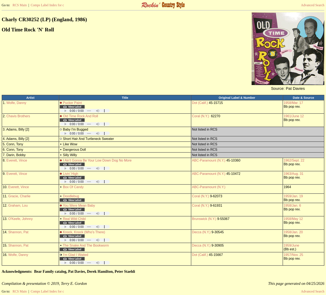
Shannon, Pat (18, 232)
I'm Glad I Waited (75, 255)
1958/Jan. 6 (292, 205)
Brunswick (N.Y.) (204, 219)
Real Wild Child (74, 219)
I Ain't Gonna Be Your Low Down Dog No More (97, 160)
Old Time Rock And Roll (80, 116)
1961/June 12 (294, 116)
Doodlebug (71, 196)
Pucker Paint (72, 103)
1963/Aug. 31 (293, 173)
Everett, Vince (16, 160)
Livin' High (70, 173)
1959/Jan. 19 (293, 196)
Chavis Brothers (18, 116)
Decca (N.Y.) (201, 232)
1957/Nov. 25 (293, 255)
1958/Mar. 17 (293, 103)
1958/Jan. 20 (293, 232)
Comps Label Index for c (47, 5)
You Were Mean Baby (79, 205)
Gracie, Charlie (19, 196)
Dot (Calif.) (200, 103)
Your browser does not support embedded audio (85, 110)
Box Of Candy (73, 187)
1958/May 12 (293, 219)
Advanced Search (312, 5)
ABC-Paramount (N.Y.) (208, 160)
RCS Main (19, 5)
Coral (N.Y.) (200, 116)
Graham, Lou (18, 205)
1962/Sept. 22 (294, 160)
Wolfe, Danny (16, 103)
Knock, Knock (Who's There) (84, 232)
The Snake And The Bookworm (86, 245)
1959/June (291, 245)
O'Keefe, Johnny (20, 219)
